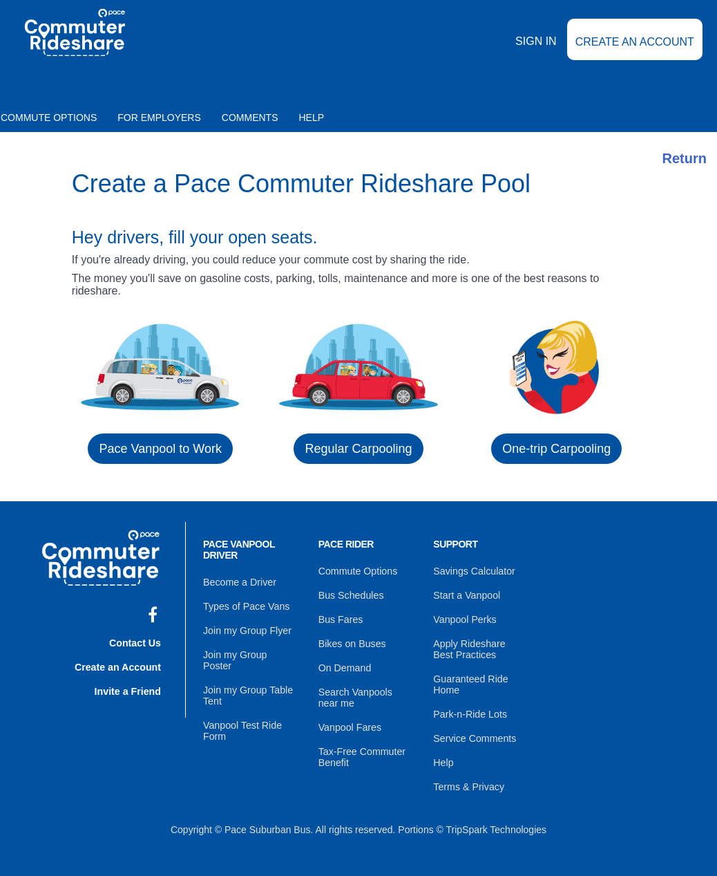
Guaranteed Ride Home (470, 682)
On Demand (344, 665)
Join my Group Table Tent (247, 682)
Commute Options (357, 571)
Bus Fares (340, 618)
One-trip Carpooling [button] (556, 449)
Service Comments (474, 734)
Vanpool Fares (349, 723)
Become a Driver (239, 582)
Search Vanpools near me (355, 694)
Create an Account (634, 51)
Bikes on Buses (351, 641)
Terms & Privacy (468, 781)
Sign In (536, 50)
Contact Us (135, 641)
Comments (250, 117)
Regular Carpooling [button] (358, 449)
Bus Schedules (350, 594)
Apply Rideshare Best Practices (479, 647)
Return (684, 158)
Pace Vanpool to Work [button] (160, 449)
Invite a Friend (128, 688)
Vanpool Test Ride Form (241, 716)
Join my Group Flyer (246, 629)
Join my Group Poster (249, 652)
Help (312, 117)
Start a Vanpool (466, 594)
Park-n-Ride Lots (469, 710)
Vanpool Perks (464, 618)
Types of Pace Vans (245, 605)
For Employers (159, 117)
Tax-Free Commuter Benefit (361, 752)
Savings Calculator (473, 571)
